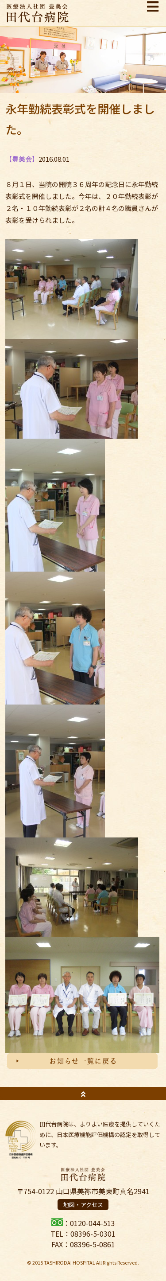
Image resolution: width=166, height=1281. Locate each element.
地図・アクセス (83, 1204)
